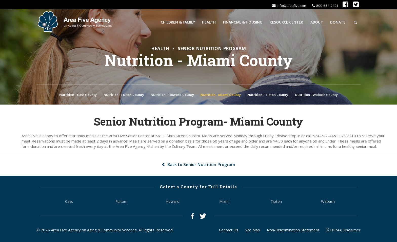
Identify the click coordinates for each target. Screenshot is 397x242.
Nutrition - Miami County (221, 95)
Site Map (252, 230)
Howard (173, 202)
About (316, 21)
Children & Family (178, 21)
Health (209, 21)
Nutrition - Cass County (78, 95)
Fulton (120, 202)
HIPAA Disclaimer (343, 230)
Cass (69, 202)
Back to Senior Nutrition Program (198, 165)
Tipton (276, 202)
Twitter (203, 216)
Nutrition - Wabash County (316, 95)
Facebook (192, 216)
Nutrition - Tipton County (267, 95)
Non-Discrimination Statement (293, 230)
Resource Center (286, 21)
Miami (224, 202)
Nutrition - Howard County (172, 95)
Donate (337, 21)
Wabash (328, 202)
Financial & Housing (243, 21)
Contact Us (228, 230)
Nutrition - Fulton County (124, 95)
